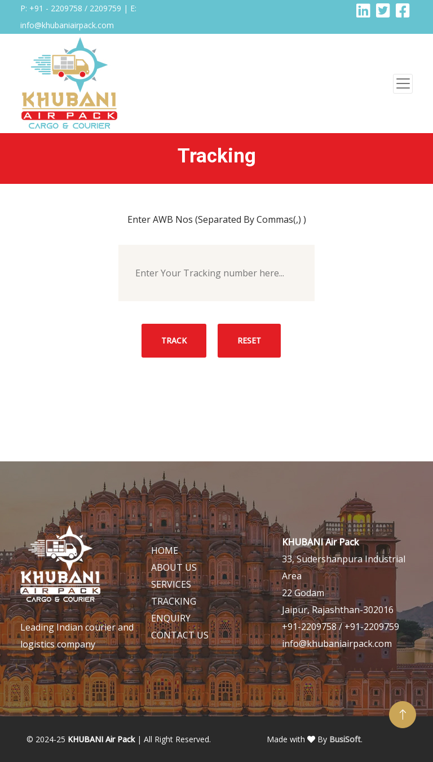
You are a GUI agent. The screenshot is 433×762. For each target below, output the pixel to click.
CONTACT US (180, 635)
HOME (164, 550)
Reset (249, 340)
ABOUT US (174, 567)
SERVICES (171, 584)
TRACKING (173, 601)
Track (174, 340)
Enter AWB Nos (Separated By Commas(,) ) (216, 219)
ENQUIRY (171, 618)
